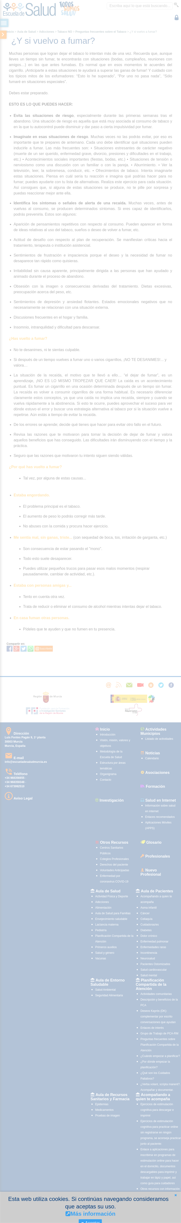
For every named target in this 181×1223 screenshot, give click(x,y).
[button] (175, 1195)
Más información (90, 1214)
